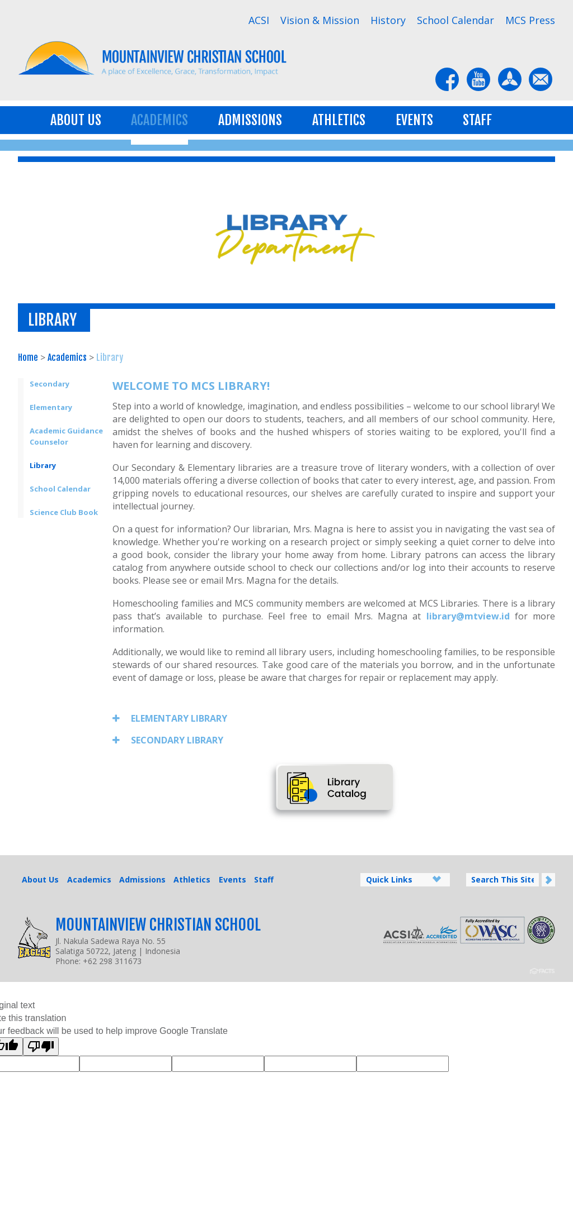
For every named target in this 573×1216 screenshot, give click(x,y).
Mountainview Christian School (158, 924)
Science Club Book (64, 512)
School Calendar (455, 20)
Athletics (338, 120)
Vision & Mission (319, 20)
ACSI (258, 20)
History (388, 20)
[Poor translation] (41, 1046)
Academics (159, 120)
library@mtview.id (468, 616)
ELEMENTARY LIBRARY (169, 718)
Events (414, 120)
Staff (477, 120)
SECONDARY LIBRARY (167, 740)
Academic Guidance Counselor (66, 436)
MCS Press (530, 20)
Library (109, 357)
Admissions (250, 120)
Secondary (49, 384)
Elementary (51, 407)
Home (28, 357)
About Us (75, 120)
